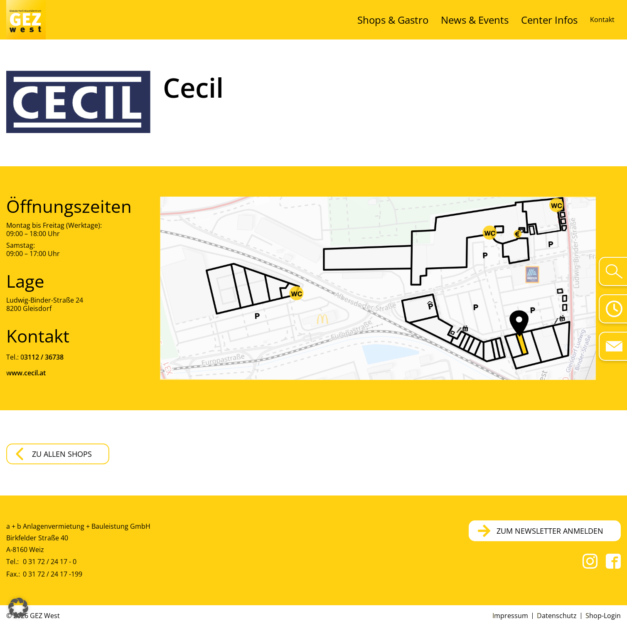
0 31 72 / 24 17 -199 (52, 574)
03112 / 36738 (42, 357)
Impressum (510, 615)
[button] (18, 607)
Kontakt (602, 19)
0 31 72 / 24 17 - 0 (49, 561)
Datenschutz (557, 615)
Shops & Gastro (443, 19)
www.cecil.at (26, 372)
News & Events (504, 19)
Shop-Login (603, 615)
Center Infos (558, 19)
